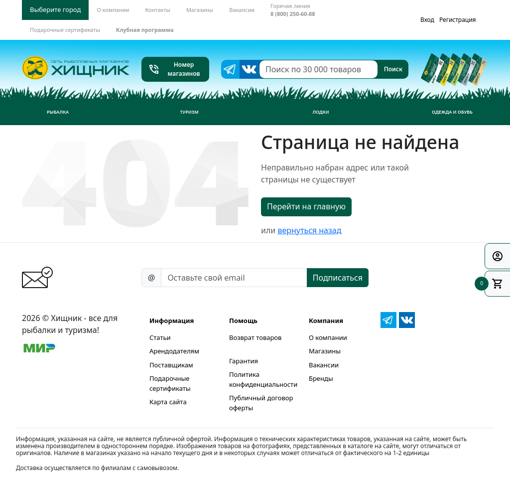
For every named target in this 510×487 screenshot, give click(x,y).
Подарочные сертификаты (170, 383)
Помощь (243, 320)
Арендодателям (174, 350)
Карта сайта (168, 401)
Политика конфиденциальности (263, 379)
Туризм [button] (189, 112)
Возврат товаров (255, 337)
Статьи (160, 337)
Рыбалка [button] (58, 112)
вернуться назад (309, 230)
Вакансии (324, 364)
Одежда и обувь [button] (452, 112)
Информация (171, 320)
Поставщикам (171, 364)
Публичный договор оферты (261, 402)
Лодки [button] (320, 112)
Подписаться (338, 277)
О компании (328, 337)
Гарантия (243, 360)
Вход (427, 19)
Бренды (321, 378)
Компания (326, 320)
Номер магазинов (174, 69)
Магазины (325, 350)
